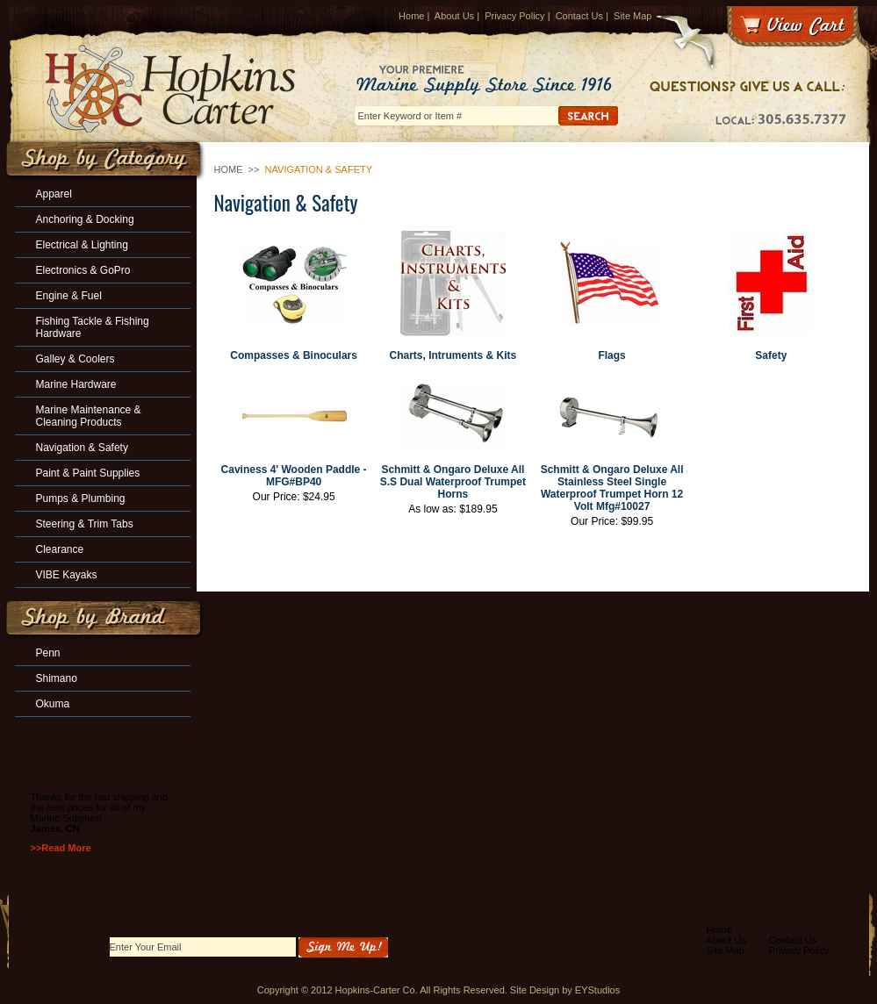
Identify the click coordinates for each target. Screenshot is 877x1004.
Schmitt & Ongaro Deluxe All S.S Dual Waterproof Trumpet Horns (453, 481)
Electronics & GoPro (83, 270)
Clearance (60, 549)
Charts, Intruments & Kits (453, 355)
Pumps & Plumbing (81, 498)
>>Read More (61, 848)
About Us (454, 16)
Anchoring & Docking (85, 219)
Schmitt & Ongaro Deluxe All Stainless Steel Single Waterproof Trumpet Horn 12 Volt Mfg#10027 (612, 488)
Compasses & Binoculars (293, 355)
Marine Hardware (76, 384)
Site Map (632, 16)
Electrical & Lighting (82, 245)
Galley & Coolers (75, 359)
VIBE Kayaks (66, 575)
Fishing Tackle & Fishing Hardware (92, 327)
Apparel (54, 194)
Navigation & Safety (82, 447)
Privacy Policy (514, 16)
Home (411, 16)
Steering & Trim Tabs (84, 524)
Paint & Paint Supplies (88, 473)
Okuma (53, 704)
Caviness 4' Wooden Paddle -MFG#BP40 (294, 475)
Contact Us (579, 16)
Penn (48, 653)
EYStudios (597, 990)
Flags (611, 355)
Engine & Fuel (69, 296)
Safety (771, 355)
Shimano (56, 678)
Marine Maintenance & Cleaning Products (88, 416)
